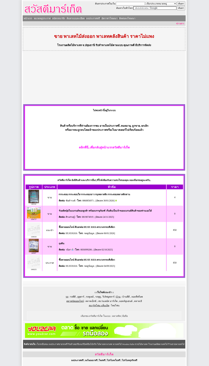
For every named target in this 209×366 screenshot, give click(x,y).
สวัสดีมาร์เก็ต (104, 354)
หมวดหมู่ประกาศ (42, 18)
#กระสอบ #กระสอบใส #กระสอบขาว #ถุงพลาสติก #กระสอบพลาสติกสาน (94, 194)
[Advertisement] (104, 79)
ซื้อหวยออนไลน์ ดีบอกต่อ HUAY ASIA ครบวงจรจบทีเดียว (87, 227)
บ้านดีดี (126, 297)
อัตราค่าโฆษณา (110, 18)
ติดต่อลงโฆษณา (127, 18)
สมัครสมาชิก (58, 18)
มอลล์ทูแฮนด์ (125, 301)
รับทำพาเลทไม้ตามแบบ (109, 45)
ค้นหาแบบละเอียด (76, 18)
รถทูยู (98, 297)
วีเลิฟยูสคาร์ (108, 297)
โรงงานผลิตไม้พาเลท (69, 45)
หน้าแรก (28, 18)
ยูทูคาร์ (80, 297)
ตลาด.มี (138, 301)
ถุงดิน (61, 243)
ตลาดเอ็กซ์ (91, 301)
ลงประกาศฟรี (93, 18)
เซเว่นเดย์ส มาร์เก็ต (108, 301)
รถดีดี (73, 297)
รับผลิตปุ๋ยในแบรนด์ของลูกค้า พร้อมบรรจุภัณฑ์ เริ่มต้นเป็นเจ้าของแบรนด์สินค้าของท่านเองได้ (105, 211)
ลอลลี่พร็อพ (137, 297)
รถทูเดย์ (90, 297)
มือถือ (125, 316)
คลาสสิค (116, 316)
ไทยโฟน (115, 305)
